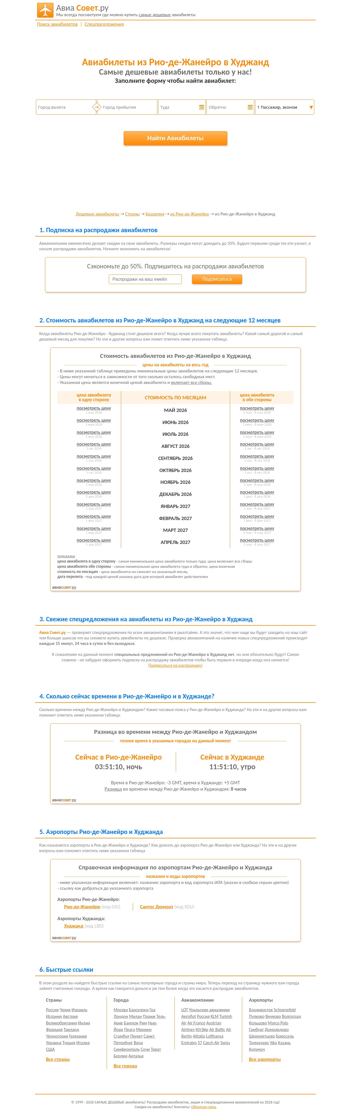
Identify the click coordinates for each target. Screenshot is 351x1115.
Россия (52, 1009)
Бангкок (131, 1023)
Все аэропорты (265, 1059)
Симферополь (127, 1049)
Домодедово (277, 1029)
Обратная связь (203, 1107)
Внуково (273, 1016)
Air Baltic (217, 1029)
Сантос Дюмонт (156, 907)
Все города (125, 1066)
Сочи (145, 1049)
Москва (121, 1009)
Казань (284, 1042)
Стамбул (121, 1036)
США (50, 1049)
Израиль (79, 1009)
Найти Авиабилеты (175, 138)
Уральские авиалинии (209, 1009)
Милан (135, 1016)
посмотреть (94, 408)
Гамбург (256, 1029)
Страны (132, 214)
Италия (83, 1042)
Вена (138, 1042)
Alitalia (199, 1036)
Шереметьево (262, 1036)
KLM (215, 1016)
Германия (78, 1036)
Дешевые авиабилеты (97, 214)
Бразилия (155, 214)
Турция (69, 1042)
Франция (54, 1029)
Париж (149, 1016)
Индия (84, 1023)
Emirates (189, 1042)
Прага (129, 1029)
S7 (200, 1042)
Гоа (152, 1009)
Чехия (65, 1009)
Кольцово (258, 1023)
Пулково (257, 1016)
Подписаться (217, 279)
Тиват (156, 1049)
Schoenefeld (285, 1009)
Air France (196, 1023)
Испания (54, 1016)
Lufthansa (214, 1036)
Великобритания (61, 1023)
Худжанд (73, 926)
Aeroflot (188, 1016)
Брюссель (285, 1036)
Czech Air (211, 1042)
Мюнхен (143, 1029)
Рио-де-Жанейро (82, 907)
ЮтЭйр (202, 1029)
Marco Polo (278, 1023)
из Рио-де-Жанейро (189, 214)
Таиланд (71, 1029)
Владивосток (261, 1009)
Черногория (57, 1036)
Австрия (70, 1016)
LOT (184, 1009)
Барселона (139, 1009)
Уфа (273, 1042)
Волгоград (291, 1016)
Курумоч (257, 1049)
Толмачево (259, 1042)
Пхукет (136, 1036)
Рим (143, 1023)
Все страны (58, 1059)
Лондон (121, 1016)
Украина (53, 1042)
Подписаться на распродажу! (175, 665)
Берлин (121, 1055)
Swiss (225, 1042)
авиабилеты (126, 10)
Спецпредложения (104, 24)
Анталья (135, 1055)
